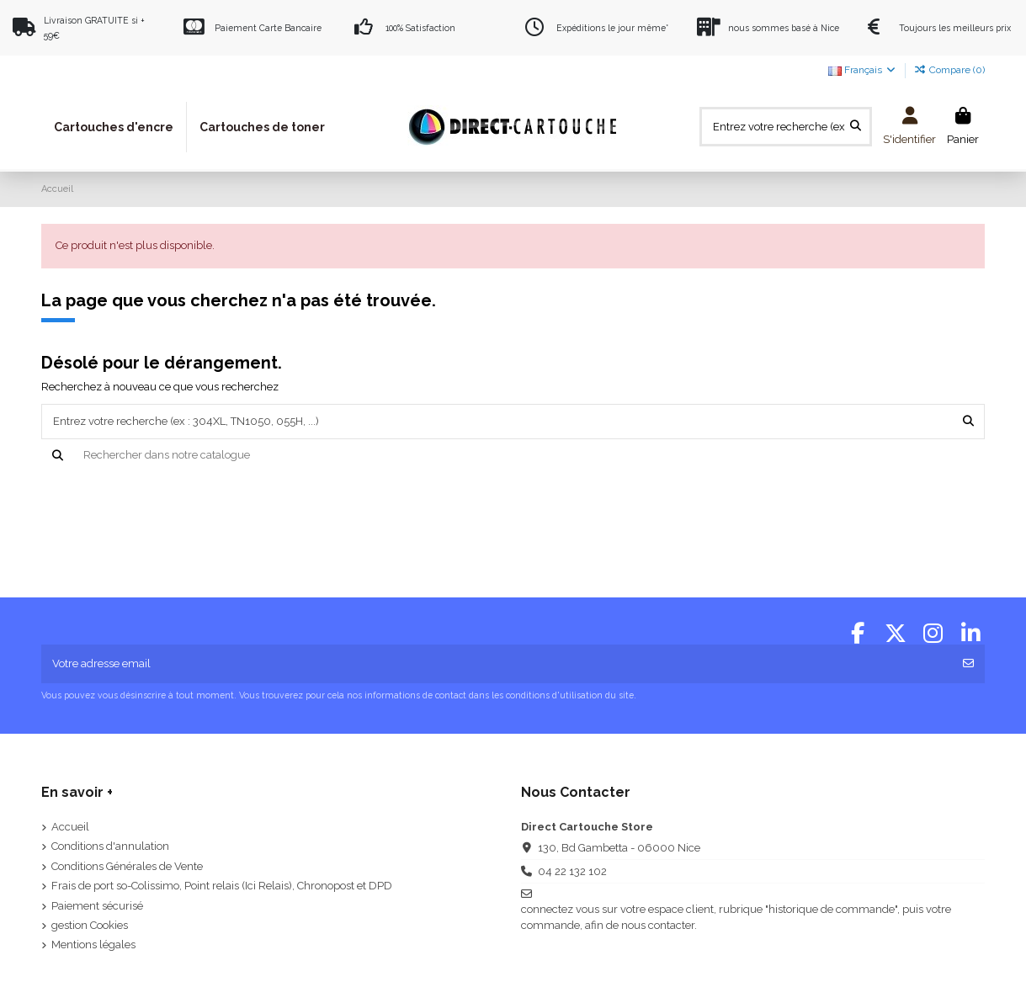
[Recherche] (513, 455)
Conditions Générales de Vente (127, 866)
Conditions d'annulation (110, 846)
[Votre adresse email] (497, 664)
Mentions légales (93, 944)
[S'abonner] (968, 664)
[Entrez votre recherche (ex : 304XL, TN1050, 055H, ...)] (855, 126)
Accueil (70, 826)
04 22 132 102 (572, 871)
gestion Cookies (89, 925)
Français (862, 70)
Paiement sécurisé (97, 906)
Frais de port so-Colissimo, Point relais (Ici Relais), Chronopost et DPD (221, 885)
